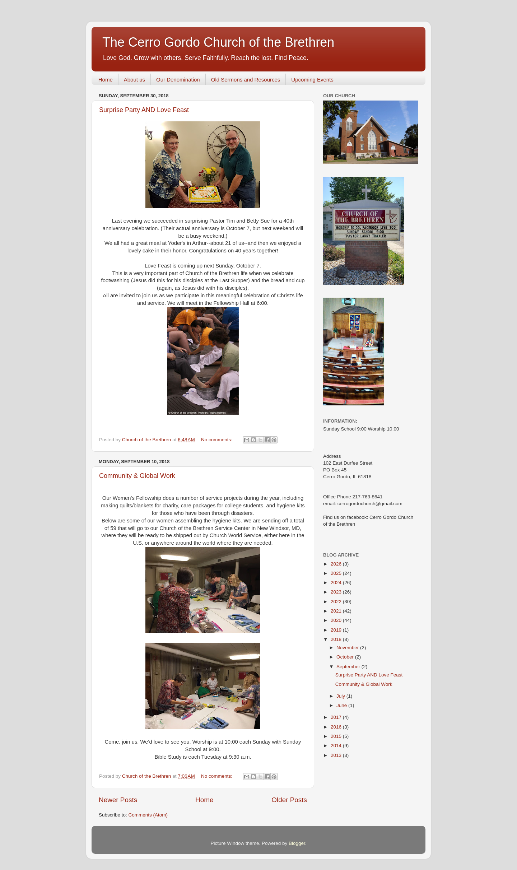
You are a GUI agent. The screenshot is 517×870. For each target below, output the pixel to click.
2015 (337, 736)
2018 (337, 639)
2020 (337, 620)
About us (134, 79)
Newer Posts (118, 800)
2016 (337, 727)
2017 (337, 717)
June (342, 705)
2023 (337, 592)
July (341, 696)
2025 (337, 573)
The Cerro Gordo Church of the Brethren (218, 42)
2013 (337, 755)
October (345, 657)
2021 (337, 611)
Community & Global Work (137, 475)
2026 (337, 564)
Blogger (297, 843)
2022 (337, 601)
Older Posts (289, 800)
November (348, 647)
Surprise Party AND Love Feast (144, 109)
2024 (337, 582)
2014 (337, 745)
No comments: (217, 439)
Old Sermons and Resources (245, 79)
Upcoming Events (312, 79)
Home (105, 79)
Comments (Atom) (148, 815)
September (349, 666)
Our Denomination (178, 79)
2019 (337, 630)
